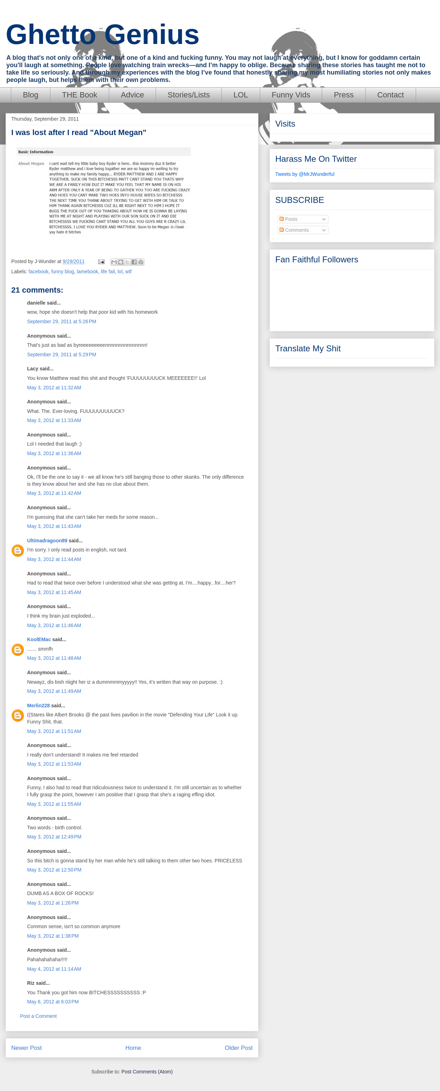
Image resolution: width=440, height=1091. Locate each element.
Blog (30, 94)
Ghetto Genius (103, 34)
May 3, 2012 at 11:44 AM (54, 559)
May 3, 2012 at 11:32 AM (54, 387)
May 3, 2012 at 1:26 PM (53, 903)
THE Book (79, 94)
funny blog (62, 271)
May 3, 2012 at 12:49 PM (54, 837)
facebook (39, 271)
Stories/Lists (189, 94)
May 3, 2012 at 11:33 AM (54, 420)
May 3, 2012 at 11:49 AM (54, 691)
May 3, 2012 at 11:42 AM (54, 493)
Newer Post (26, 1048)
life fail (108, 271)
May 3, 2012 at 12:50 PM (54, 870)
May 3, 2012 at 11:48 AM (54, 658)
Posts (288, 219)
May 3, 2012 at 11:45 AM (54, 592)
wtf (128, 271)
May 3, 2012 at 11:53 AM (54, 764)
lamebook (87, 271)
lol (120, 271)
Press (343, 94)
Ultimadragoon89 (47, 540)
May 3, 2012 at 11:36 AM (54, 453)
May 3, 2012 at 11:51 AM (54, 731)
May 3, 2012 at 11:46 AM (54, 625)
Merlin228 (38, 705)
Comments (294, 230)
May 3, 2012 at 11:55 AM (54, 804)
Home (133, 1048)
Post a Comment (38, 1016)
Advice (132, 94)
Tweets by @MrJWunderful (304, 174)
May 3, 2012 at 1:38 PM (53, 936)
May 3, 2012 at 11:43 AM (54, 526)
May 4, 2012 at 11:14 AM (54, 969)
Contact (390, 94)
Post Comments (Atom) (146, 1071)
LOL (240, 94)
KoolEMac (39, 639)
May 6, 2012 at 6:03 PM (53, 1001)
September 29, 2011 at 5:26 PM (61, 321)
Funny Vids (291, 94)
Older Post (239, 1048)
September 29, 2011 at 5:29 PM (61, 354)
